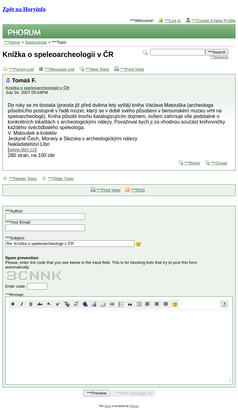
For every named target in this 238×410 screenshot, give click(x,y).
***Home (12, 42)
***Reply (192, 163)
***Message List (59, 69)
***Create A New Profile (214, 20)
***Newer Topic (23, 178)
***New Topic (97, 69)
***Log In (172, 20)
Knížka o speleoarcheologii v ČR (37, 87)
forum (107, 406)
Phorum (134, 406)
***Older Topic (61, 178)
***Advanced (219, 57)
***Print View (132, 69)
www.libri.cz (22, 149)
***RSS (138, 190)
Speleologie (36, 42)
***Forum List (21, 69)
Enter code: (16, 286)
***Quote (219, 163)
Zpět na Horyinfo (24, 9)
